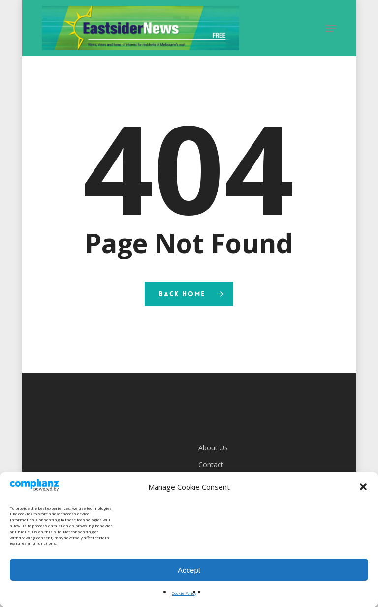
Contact (210, 464)
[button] (363, 487)
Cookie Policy (184, 593)
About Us (213, 447)
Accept (189, 570)
